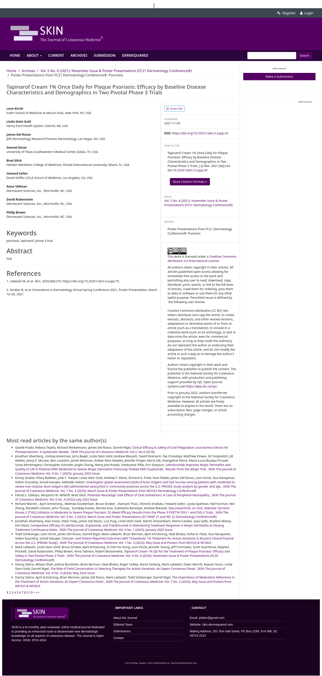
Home (15, 55)
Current (56, 55)
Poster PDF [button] (175, 108)
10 (31, 592)
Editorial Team (122, 624)
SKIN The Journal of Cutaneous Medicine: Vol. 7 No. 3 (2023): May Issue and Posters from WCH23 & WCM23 (135, 543)
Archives (79, 55)
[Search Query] (271, 55)
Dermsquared (135, 55)
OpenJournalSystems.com (184, 663)
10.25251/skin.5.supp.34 (190, 170)
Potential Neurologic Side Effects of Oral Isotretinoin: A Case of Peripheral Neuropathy (148, 495)
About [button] (34, 55)
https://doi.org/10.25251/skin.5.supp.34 (200, 133)
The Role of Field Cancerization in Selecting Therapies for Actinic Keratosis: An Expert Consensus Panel (123, 569)
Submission (105, 55)
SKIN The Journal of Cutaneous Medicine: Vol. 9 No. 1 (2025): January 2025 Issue (116, 530)
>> (37, 592)
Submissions (121, 631)
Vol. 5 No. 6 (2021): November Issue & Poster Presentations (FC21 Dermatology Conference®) (116, 70)
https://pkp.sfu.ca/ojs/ (201, 386)
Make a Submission (279, 76)
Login (306, 13)
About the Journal (125, 618)
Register (286, 13)
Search (304, 55)
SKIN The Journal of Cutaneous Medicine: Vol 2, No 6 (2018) (113, 452)
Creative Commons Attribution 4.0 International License (201, 258)
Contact (118, 638)
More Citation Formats (190, 182)
